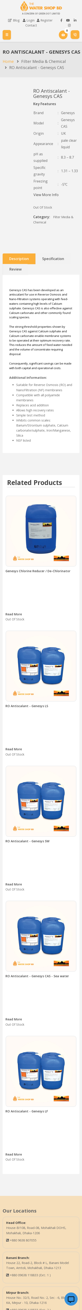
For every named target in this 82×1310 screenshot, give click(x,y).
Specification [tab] (53, 258)
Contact (31, 25)
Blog (14, 20)
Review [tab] (15, 269)
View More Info (46, 194)
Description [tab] (19, 258)
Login (30, 20)
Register (46, 20)
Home (8, 61)
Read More (13, 614)
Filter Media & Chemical (43, 61)
